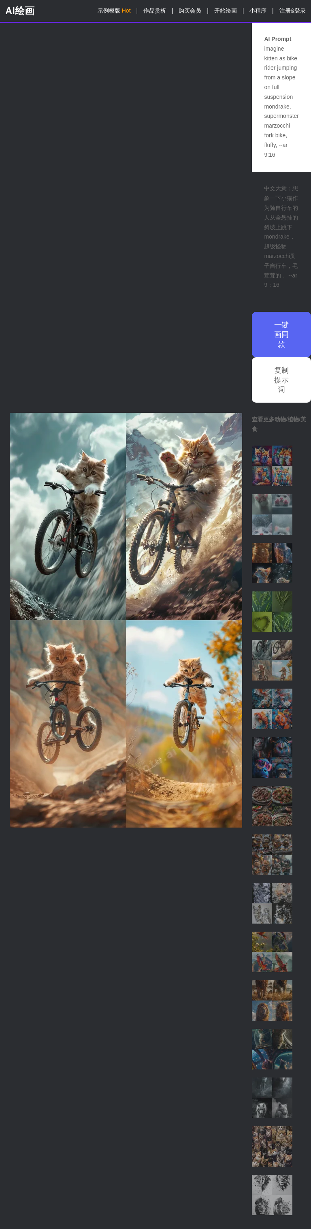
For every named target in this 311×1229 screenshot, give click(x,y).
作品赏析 (154, 10)
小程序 (257, 10)
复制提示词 (281, 380)
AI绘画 (19, 10)
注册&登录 (292, 10)
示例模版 (114, 10)
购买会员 (190, 10)
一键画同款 (281, 334)
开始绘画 (225, 10)
